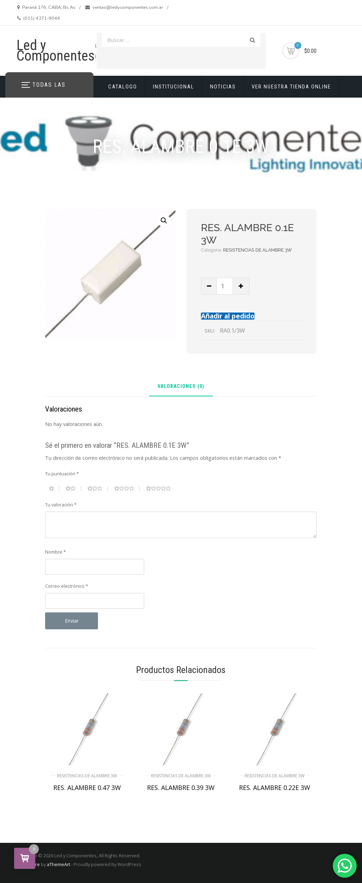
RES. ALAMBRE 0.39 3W (181, 787)
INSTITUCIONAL (173, 87)
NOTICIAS (223, 87)
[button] (164, 220)
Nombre (55, 552)
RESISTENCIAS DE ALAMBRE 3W (257, 250)
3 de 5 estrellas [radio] (97, 488)
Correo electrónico (66, 586)
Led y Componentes (56, 50)
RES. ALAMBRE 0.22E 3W (274, 787)
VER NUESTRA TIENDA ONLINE (291, 87)
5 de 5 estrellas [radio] (161, 488)
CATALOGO (122, 87)
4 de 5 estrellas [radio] (127, 488)
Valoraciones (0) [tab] (181, 386)
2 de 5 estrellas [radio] (73, 488)
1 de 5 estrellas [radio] (54, 488)
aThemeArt (58, 864)
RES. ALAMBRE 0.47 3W (87, 787)
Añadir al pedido (227, 316)
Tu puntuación (62, 473)
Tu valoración (60, 504)
